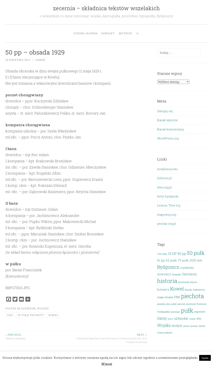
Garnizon (28, 308)
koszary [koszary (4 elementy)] (163, 289)
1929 (10, 315)
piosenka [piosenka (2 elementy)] (161, 304)
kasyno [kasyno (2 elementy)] (193, 282)
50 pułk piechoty (31, 315)
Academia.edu (167, 169)
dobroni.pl (164, 178)
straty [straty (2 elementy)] (170, 318)
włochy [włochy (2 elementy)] (186, 326)
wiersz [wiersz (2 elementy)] (192, 318)
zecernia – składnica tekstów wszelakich (106, 8)
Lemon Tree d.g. (169, 205)
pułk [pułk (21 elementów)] (187, 310)
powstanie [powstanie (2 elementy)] (191, 304)
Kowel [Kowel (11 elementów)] (177, 289)
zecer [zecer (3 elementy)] (202, 326)
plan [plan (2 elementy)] (168, 304)
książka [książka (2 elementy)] (188, 289)
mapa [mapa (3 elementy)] (160, 297)
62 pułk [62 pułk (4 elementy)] (171, 260)
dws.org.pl (164, 187)
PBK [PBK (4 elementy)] (177, 297)
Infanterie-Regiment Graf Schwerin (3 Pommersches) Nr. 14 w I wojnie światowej (111, 338)
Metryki (125, 33)
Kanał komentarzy (170, 129)
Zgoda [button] (205, 357)
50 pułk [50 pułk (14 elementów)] (196, 252)
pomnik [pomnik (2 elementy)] (181, 304)
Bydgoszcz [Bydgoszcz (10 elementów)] (168, 267)
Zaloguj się (165, 111)
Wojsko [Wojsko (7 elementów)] (164, 325)
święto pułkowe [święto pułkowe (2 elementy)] (164, 332)
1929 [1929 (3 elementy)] (199, 260)
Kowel (53, 315)
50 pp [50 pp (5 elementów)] (182, 253)
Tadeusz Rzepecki (40, 336)
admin (40, 59)
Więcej (106, 364)
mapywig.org (166, 214)
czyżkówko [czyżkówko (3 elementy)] (187, 267)
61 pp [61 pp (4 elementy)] (161, 260)
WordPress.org (168, 138)
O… (138, 33)
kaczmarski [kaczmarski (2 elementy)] (183, 282)
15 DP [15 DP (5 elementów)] (172, 253)
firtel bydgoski (168, 196)
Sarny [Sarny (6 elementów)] (162, 318)
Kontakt (107, 33)
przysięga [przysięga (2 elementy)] (175, 311)
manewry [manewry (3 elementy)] (199, 289)
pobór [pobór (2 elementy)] (174, 304)
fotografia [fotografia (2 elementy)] (176, 274)
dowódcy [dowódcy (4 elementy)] (164, 274)
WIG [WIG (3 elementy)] (198, 318)
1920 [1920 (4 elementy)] (193, 260)
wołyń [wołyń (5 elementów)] (177, 325)
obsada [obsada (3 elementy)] (169, 297)
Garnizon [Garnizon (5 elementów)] (189, 274)
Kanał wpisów (167, 120)
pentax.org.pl (166, 224)
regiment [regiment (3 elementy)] (199, 311)
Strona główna (85, 33)
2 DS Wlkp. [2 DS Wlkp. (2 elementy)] (162, 254)
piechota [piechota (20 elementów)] (192, 296)
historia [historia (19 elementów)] (167, 281)
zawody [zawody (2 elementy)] (194, 326)
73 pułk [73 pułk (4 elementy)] (183, 260)
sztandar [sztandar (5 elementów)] (181, 318)
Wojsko (43, 308)
